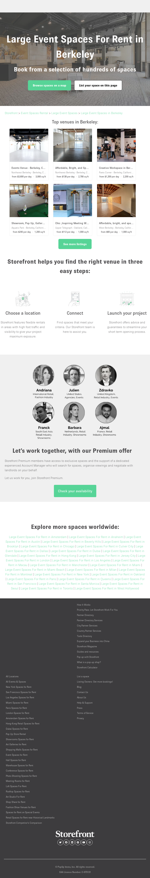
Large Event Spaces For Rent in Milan (92, 569)
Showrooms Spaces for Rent (20, 739)
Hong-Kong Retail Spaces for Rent (22, 723)
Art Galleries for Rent (16, 744)
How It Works (83, 604)
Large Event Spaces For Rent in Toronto (47, 588)
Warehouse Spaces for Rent (19, 765)
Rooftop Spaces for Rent (18, 791)
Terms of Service (85, 713)
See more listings (75, 244)
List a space (83, 676)
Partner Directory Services (90, 620)
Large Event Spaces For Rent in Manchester (59, 565)
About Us (81, 697)
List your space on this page (98, 85)
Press (79, 708)
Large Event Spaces (64, 113)
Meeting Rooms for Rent (18, 781)
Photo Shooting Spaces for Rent (21, 776)
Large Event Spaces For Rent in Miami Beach (35, 569)
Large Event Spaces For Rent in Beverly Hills (71, 541)
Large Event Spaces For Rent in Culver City (105, 546)
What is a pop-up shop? (89, 662)
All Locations (12, 676)
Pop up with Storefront (88, 657)
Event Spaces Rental (34, 113)
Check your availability (75, 491)
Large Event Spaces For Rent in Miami (115, 565)
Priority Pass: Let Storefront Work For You (97, 610)
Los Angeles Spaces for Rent (20, 697)
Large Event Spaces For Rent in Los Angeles (81, 560)
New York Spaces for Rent (18, 687)
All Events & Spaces (16, 681)
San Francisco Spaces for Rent (21, 692)
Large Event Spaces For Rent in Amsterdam (38, 537)
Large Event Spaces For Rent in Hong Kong (47, 555)
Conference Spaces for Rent (19, 770)
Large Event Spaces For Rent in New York (62, 574)
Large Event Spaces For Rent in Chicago (47, 546)
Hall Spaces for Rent (16, 760)
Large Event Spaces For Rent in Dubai (75, 551)
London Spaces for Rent (17, 713)
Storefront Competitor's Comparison (24, 823)
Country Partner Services (89, 631)
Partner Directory (85, 615)
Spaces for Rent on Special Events (23, 812)
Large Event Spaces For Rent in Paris (31, 579)
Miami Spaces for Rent (17, 702)
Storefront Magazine (87, 646)
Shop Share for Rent (15, 802)
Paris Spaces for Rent (16, 708)
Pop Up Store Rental (16, 734)
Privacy (80, 718)
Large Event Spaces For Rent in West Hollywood (107, 588)
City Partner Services (87, 625)
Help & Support (85, 702)
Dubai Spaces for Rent (17, 728)
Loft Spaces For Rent (16, 786)
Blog (79, 687)
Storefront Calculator (87, 667)
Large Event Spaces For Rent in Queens (84, 579)
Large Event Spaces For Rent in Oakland (118, 574)
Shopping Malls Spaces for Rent (22, 749)
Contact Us (82, 692)
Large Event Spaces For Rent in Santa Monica (69, 583)
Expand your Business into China (93, 641)
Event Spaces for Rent (17, 755)
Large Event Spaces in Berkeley (101, 113)
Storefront (11, 113)
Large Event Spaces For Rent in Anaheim (96, 537)
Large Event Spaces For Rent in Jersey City (107, 555)
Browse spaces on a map (49, 85)
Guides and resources (88, 651)
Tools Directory (84, 636)
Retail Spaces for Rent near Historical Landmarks (30, 817)
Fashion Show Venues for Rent (21, 807)
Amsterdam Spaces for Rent (20, 718)
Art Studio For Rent (15, 796)
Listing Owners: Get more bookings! (95, 681)
